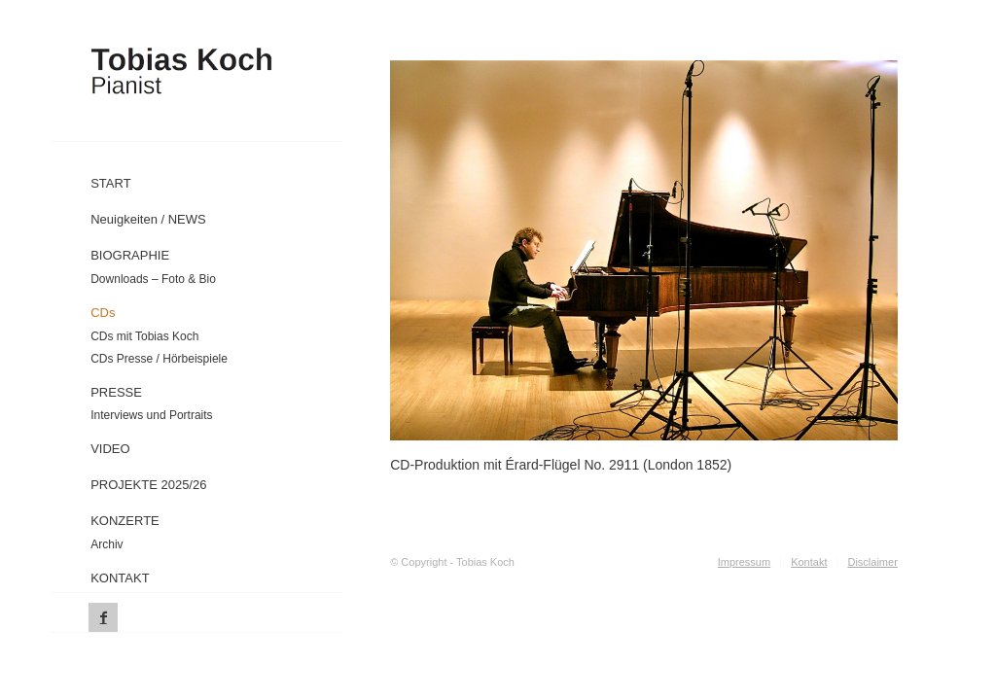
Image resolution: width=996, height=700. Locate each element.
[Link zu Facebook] (103, 617)
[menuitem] (233, 179)
